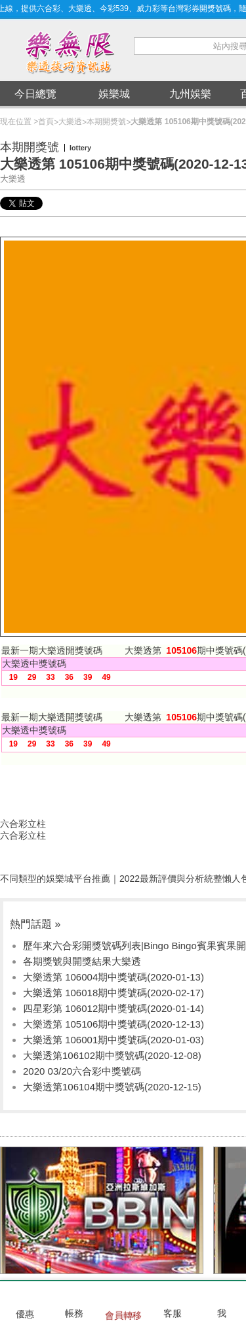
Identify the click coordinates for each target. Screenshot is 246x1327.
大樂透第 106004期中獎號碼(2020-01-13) (113, 977)
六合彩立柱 (23, 823)
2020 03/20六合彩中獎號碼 (82, 1071)
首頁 (46, 121)
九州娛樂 (190, 93)
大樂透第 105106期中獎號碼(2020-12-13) (113, 1024)
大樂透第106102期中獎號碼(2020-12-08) (112, 1055)
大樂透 (70, 121)
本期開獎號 (106, 121)
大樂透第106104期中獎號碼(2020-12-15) (112, 1086)
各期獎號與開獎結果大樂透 (82, 961)
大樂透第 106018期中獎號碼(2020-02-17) (113, 992)
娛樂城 (114, 93)
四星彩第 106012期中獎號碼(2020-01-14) (113, 1008)
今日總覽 (35, 93)
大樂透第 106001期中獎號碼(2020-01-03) (113, 1039)
